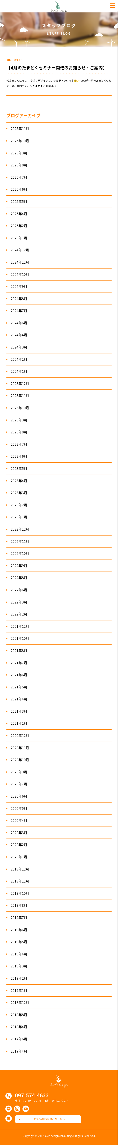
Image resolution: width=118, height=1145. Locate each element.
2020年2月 (19, 844)
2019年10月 (20, 893)
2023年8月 (19, 431)
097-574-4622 (32, 1095)
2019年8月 (19, 905)
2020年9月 (19, 771)
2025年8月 (19, 164)
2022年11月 (20, 541)
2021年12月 (20, 626)
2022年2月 (19, 614)
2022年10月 (20, 553)
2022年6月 (19, 589)
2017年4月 (19, 1051)
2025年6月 (19, 189)
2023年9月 (19, 419)
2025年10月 (20, 140)
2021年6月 (19, 674)
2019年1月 (19, 990)
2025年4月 (19, 213)
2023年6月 (19, 456)
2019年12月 (20, 869)
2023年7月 (19, 444)
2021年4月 (19, 698)
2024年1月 (19, 371)
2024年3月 (19, 347)
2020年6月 (19, 796)
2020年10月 (20, 759)
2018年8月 (19, 1014)
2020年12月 (20, 735)
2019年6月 (19, 929)
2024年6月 (19, 322)
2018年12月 (20, 1002)
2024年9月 (19, 286)
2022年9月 (19, 565)
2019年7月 (19, 917)
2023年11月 (20, 395)
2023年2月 (19, 504)
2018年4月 (19, 1026)
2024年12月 (20, 249)
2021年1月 (19, 723)
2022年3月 (19, 602)
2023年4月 (19, 480)
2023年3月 (19, 492)
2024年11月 (20, 262)
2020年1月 (19, 856)
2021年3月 (19, 711)
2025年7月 (19, 177)
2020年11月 (20, 747)
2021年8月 (19, 650)
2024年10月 (20, 274)
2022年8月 (19, 577)
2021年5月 (19, 686)
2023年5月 (19, 468)
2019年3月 (19, 965)
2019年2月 (19, 978)
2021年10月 (20, 638)
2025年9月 (19, 152)
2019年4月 (19, 953)
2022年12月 (20, 529)
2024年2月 (19, 359)
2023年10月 (20, 407)
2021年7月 (19, 662)
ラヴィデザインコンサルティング (59, 6)
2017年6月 (19, 1038)
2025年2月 (19, 225)
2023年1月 (19, 516)
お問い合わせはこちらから (49, 1119)
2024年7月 (19, 310)
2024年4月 (19, 334)
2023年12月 (20, 383)
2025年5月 (19, 201)
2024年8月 (19, 298)
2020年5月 (19, 808)
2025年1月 (19, 237)
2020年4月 (19, 820)
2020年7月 (19, 783)
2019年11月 (20, 881)
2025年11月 (20, 128)
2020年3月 (19, 832)
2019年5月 (19, 941)
